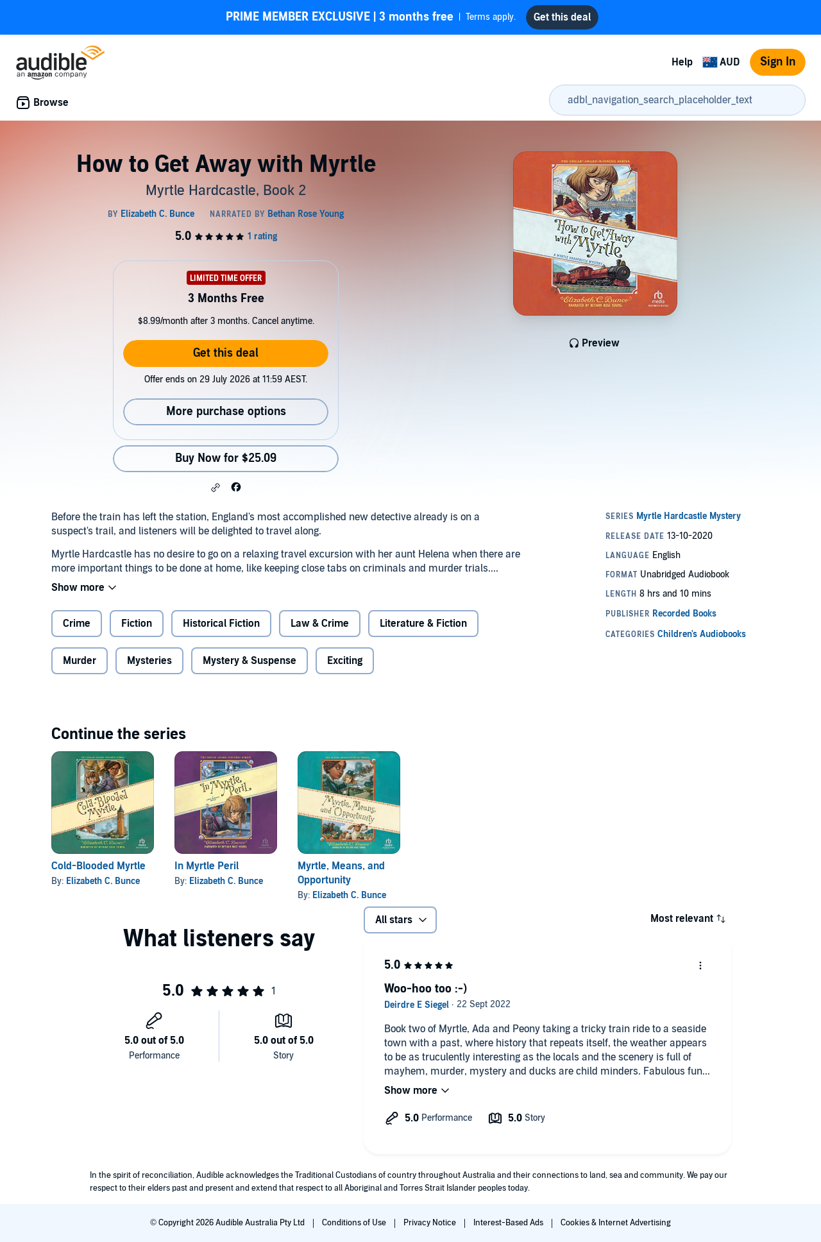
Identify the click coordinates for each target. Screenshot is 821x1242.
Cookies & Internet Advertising (616, 1223)
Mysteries (149, 660)
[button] (215, 487)
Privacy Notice (430, 1223)
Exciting (344, 660)
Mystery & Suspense (249, 660)
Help (682, 62)
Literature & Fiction (423, 623)
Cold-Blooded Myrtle (98, 866)
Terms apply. (371, 17)
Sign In (777, 62)
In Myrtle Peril (206, 866)
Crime (76, 623)
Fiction (136, 623)
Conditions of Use (355, 1223)
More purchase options (226, 411)
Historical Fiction (221, 623)
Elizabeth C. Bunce (103, 881)
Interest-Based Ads (509, 1223)
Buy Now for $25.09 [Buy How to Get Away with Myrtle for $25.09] (225, 458)
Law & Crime (320, 623)
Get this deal (225, 353)
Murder (79, 660)
